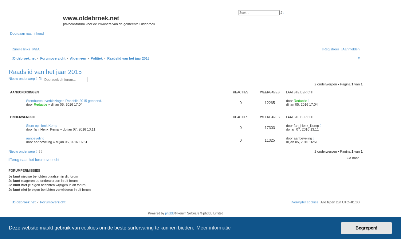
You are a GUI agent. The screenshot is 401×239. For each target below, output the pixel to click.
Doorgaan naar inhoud (27, 33)
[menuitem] (36, 49)
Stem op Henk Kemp (41, 125)
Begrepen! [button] (366, 227)
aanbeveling (35, 138)
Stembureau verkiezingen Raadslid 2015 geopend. (64, 101)
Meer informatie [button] (213, 227)
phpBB (169, 213)
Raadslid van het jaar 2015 (45, 72)
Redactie (40, 104)
